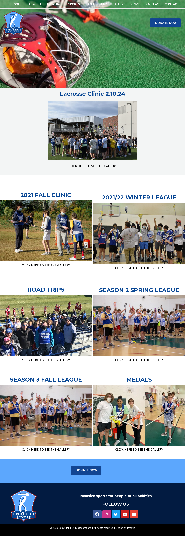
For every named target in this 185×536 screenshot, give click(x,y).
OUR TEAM (151, 4)
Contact (172, 4)
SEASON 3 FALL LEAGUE (46, 379)
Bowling (54, 4)
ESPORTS (73, 4)
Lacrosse (34, 4)
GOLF (17, 4)
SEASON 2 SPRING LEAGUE (139, 290)
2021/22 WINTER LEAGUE (139, 197)
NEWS (134, 4)
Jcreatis (131, 527)
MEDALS (139, 379)
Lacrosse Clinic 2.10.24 (92, 93)
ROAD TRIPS (45, 289)
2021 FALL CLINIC (45, 195)
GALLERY (119, 4)
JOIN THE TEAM (96, 4)
